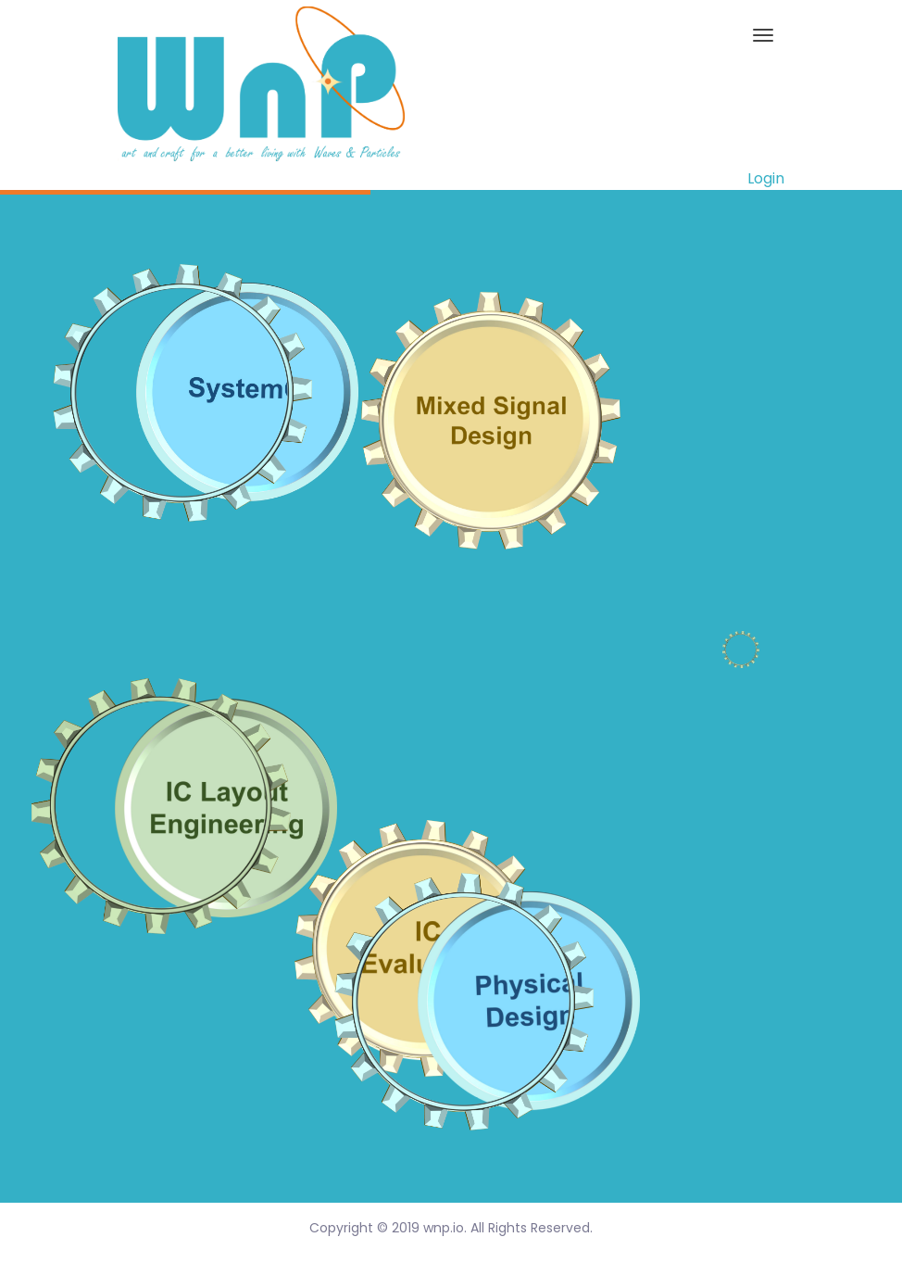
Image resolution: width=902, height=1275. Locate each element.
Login (765, 178)
